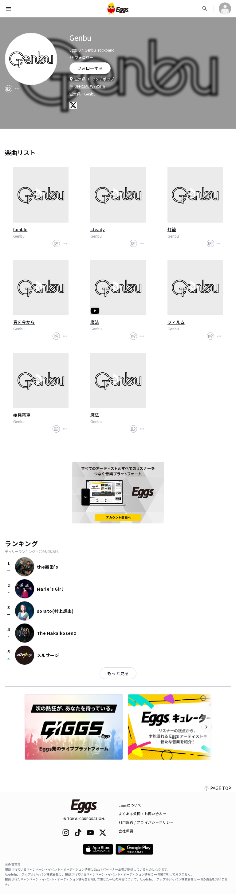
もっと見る (118, 673)
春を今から (24, 322)
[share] (8, 88)
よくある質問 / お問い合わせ (143, 813)
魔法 (94, 322)
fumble (20, 229)
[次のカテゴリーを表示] (206, 727)
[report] (17, 88)
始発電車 (21, 415)
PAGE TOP (217, 788)
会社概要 (126, 830)
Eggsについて (130, 805)
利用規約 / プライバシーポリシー (146, 822)
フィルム (176, 322)
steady (97, 229)
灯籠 (171, 229)
